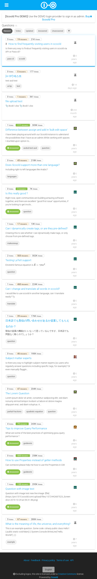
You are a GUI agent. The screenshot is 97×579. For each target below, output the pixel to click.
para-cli (10, 59)
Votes (18, 31)
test (18, 86)
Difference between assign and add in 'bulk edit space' (36, 129)
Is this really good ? (16, 193)
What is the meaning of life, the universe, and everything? (37, 523)
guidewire (27, 443)
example (11, 542)
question (46, 148)
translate (11, 303)
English (48, 569)
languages (12, 176)
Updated (29, 31)
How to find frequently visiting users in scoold (34, 43)
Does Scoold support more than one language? (32, 164)
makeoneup (12, 243)
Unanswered (57, 31)
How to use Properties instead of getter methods (33, 460)
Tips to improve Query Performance (26, 428)
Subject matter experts (18, 358)
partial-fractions (14, 411)
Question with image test (19, 488)
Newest (7, 31)
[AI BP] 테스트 (13, 76)
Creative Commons (67, 574)
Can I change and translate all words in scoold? (32, 288)
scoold (22, 59)
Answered (42, 31)
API (72, 560)
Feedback (35, 560)
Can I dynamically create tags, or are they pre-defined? (36, 228)
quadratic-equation (34, 411)
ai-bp (9, 86)
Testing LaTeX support (18, 260)
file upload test (13, 101)
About (27, 560)
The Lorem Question (17, 393)
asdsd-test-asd (30, 148)
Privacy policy (48, 560)
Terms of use (62, 560)
